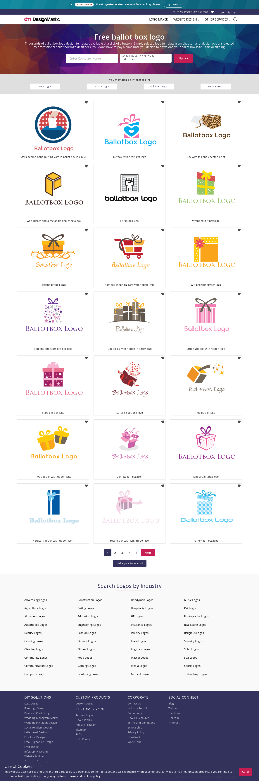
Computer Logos (34, 674)
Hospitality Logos (142, 608)
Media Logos (139, 666)
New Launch (84, 4)
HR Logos (137, 616)
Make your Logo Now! (129, 563)
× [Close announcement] (255, 4)
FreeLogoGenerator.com (113, 4)
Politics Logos (101, 86)
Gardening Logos (88, 674)
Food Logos (85, 657)
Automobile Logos (35, 624)
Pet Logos (190, 608)
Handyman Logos (142, 600)
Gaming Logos (87, 666)
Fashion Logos (87, 633)
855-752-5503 (201, 12)
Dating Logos (86, 608)
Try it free (173, 4)
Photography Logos (196, 616)
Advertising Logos (35, 600)
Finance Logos (87, 641)
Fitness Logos (86, 649)
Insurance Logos (141, 624)
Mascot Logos (139, 657)
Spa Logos (190, 657)
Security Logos (193, 641)
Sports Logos (192, 666)
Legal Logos (138, 641)
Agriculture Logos (35, 608)
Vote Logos (45, 86)
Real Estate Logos (195, 624)
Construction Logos (90, 600)
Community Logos (36, 657)
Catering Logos (33, 641)
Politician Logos (159, 86)
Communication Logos (38, 666)
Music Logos (192, 600)
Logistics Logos (140, 649)
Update (183, 58)
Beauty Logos (33, 633)
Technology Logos (195, 674)
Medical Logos (140, 674)
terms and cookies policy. (84, 776)
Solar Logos (191, 649)
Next (148, 553)
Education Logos (88, 616)
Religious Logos (194, 633)
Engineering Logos (89, 624)
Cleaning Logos (34, 649)
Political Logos (216, 86)
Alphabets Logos (34, 616)
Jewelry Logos (140, 633)
